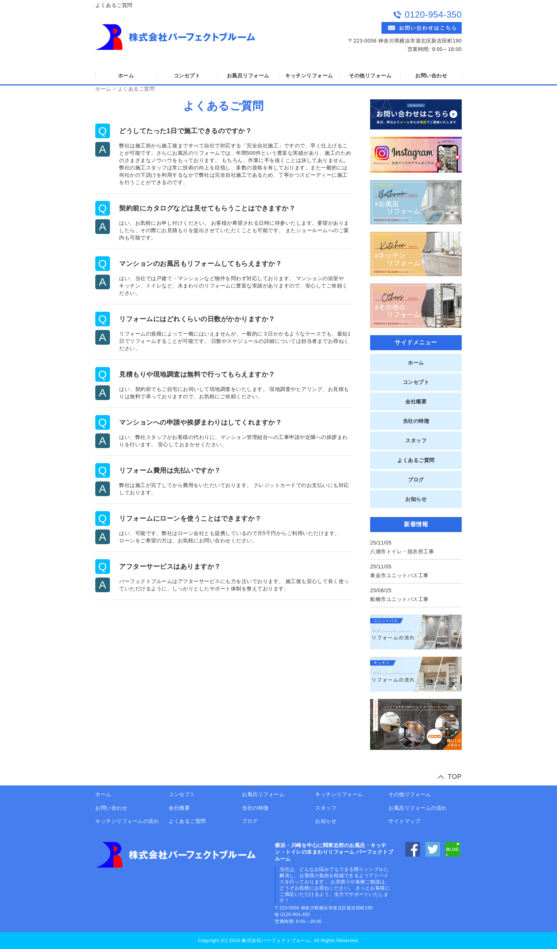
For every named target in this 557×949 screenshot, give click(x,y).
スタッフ (416, 440)
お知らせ (416, 499)
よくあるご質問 (136, 89)
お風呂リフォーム (248, 75)
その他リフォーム (370, 75)
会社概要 (416, 401)
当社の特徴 (416, 421)
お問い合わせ (431, 75)
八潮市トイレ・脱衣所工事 (402, 551)
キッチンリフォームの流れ (127, 821)
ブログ (416, 480)
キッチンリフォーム (309, 75)
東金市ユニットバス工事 (399, 575)
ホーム (126, 75)
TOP (455, 776)
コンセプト (187, 75)
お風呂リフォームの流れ (417, 808)
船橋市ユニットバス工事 (399, 599)
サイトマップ (404, 821)
